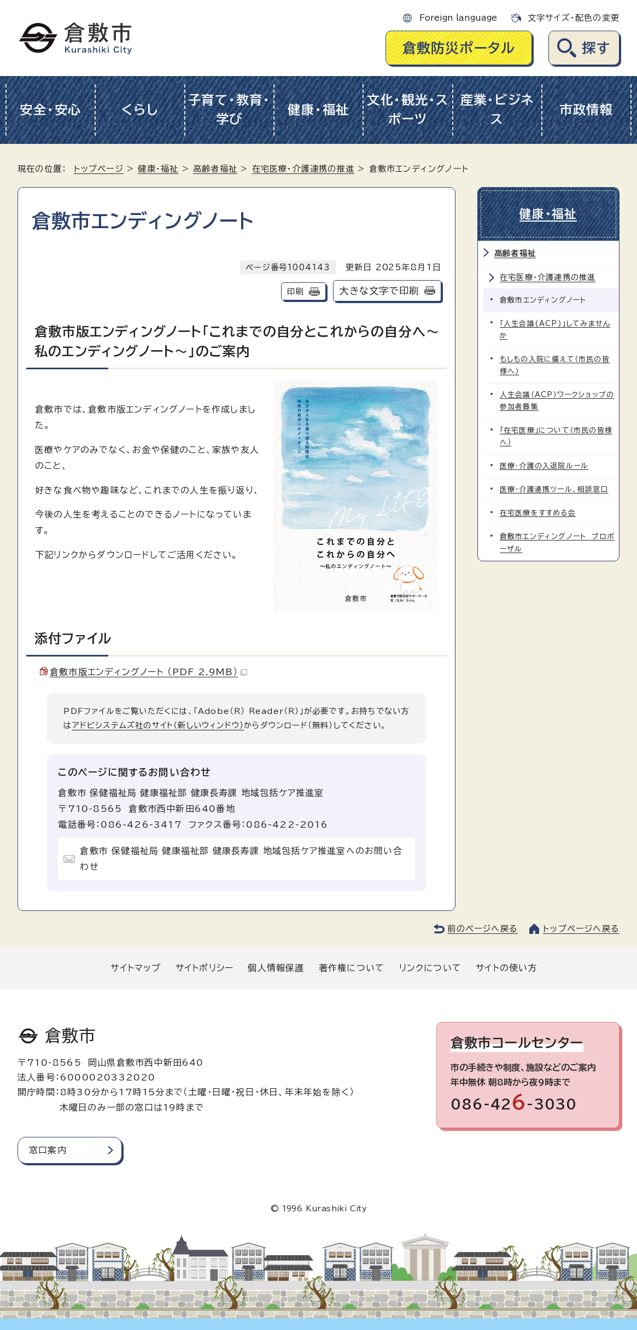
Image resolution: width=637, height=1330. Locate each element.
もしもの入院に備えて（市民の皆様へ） (555, 365)
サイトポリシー (204, 967)
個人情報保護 (276, 967)
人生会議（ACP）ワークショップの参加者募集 (557, 400)
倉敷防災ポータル (459, 48)
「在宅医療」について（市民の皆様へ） (556, 436)
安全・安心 (50, 109)
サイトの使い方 (506, 967)
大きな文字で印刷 (379, 290)
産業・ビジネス (497, 109)
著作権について (351, 967)
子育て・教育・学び (229, 109)
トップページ (99, 169)
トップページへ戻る (581, 929)
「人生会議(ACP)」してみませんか (555, 329)
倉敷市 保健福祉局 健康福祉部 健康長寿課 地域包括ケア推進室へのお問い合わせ (241, 858)
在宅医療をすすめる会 (538, 512)
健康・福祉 (318, 109)
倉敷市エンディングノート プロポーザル (557, 542)
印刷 (295, 291)
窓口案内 (48, 1150)
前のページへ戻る (482, 929)
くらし (139, 109)
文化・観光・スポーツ (408, 109)
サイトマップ (135, 967)
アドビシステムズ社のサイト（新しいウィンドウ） (158, 725)
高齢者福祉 (215, 169)
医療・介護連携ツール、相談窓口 (554, 489)
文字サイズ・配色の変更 (574, 18)
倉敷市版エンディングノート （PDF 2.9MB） (148, 671)
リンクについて (430, 967)
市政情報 (586, 109)
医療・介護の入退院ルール (544, 465)
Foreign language (458, 18)
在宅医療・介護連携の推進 (303, 169)
